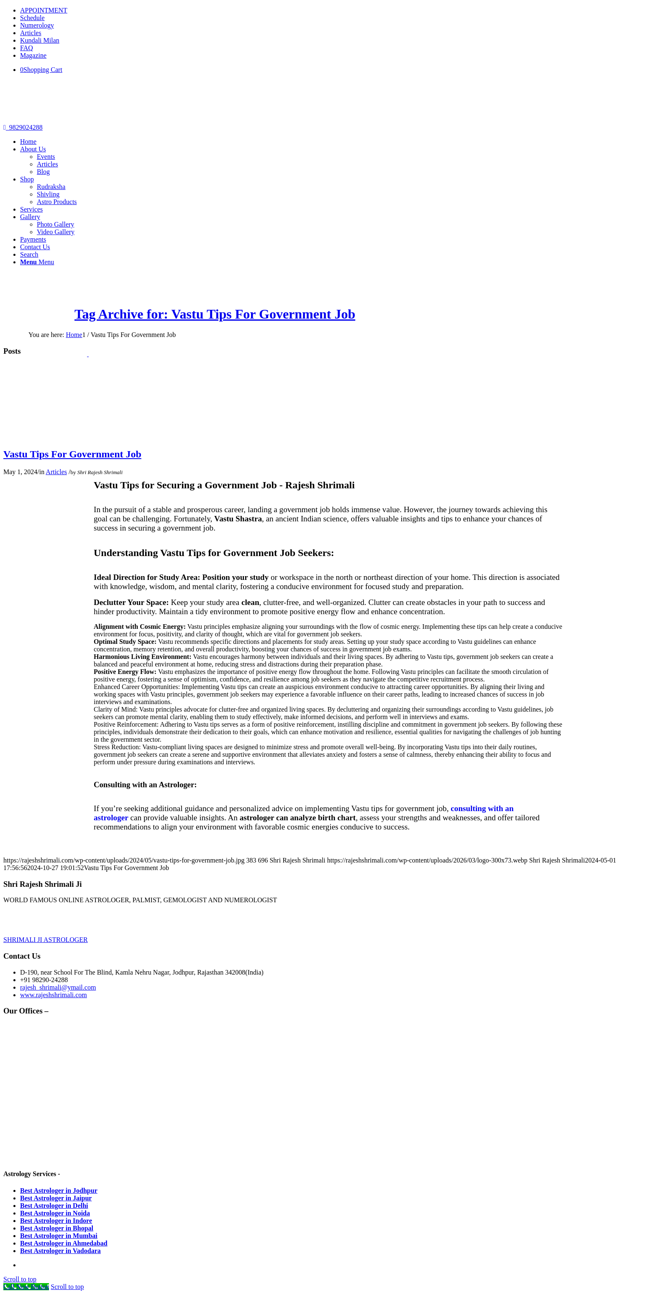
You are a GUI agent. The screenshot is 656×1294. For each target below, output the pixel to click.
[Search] (29, 254)
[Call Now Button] (26, 1286)
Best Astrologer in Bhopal (56, 1228)
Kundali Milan (39, 40)
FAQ (26, 47)
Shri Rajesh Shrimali (100, 472)
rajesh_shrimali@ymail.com (58, 987)
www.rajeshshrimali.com (53, 994)
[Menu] (37, 261)
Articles (30, 32)
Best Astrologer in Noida (55, 1213)
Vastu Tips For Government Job (72, 454)
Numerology (37, 25)
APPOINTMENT (43, 10)
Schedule (32, 17)
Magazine (33, 55)
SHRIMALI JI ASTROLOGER (45, 939)
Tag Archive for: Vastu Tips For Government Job (214, 314)
